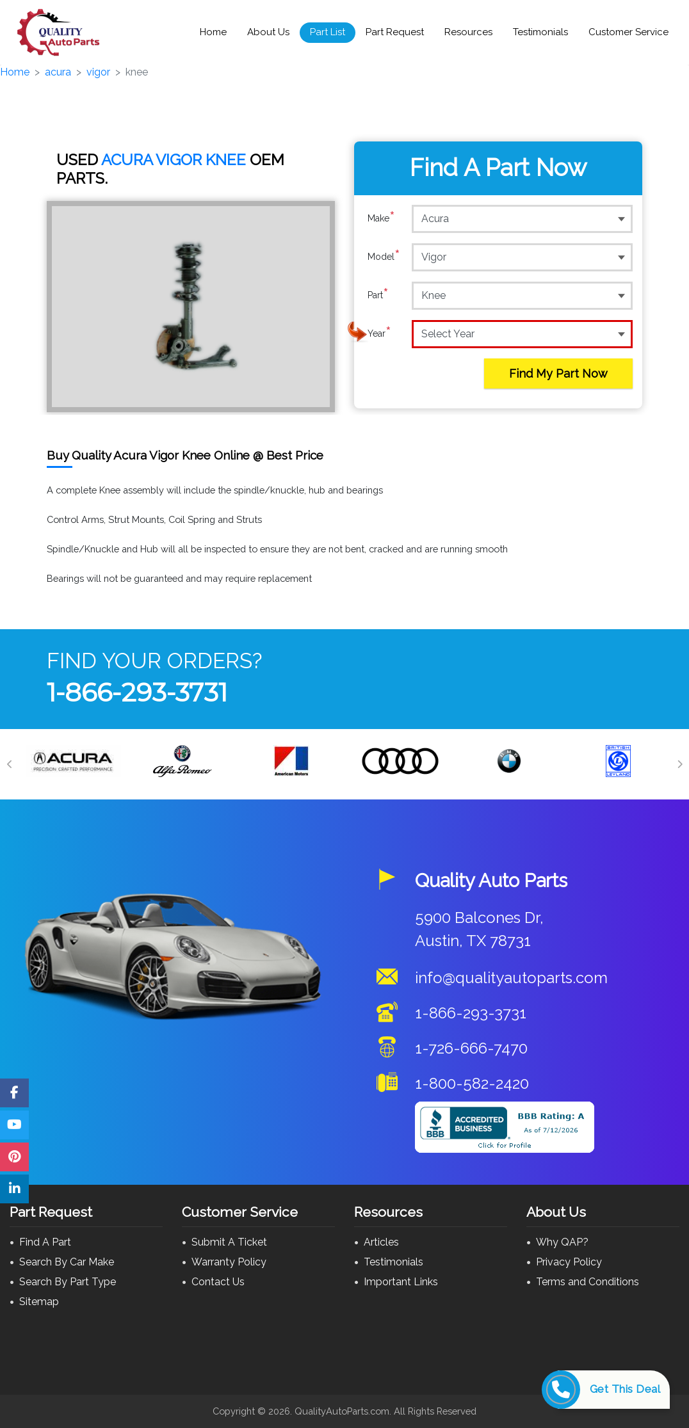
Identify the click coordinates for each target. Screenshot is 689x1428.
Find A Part (45, 1242)
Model (384, 256)
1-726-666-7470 (471, 1048)
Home (213, 32)
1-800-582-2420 (472, 1083)
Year (379, 333)
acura (58, 72)
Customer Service (628, 32)
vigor (98, 72)
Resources (468, 32)
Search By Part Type (67, 1282)
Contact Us (218, 1282)
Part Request (395, 32)
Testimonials (540, 32)
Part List (327, 32)
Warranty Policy (228, 1262)
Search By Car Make (66, 1262)
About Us (268, 32)
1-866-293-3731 (137, 692)
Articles (381, 1242)
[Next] (679, 764)
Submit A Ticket (229, 1242)
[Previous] (9, 764)
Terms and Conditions (587, 1282)
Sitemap (39, 1302)
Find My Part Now (558, 373)
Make (381, 218)
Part (378, 295)
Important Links (401, 1282)
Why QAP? (562, 1242)
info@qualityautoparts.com (511, 977)
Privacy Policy (569, 1262)
